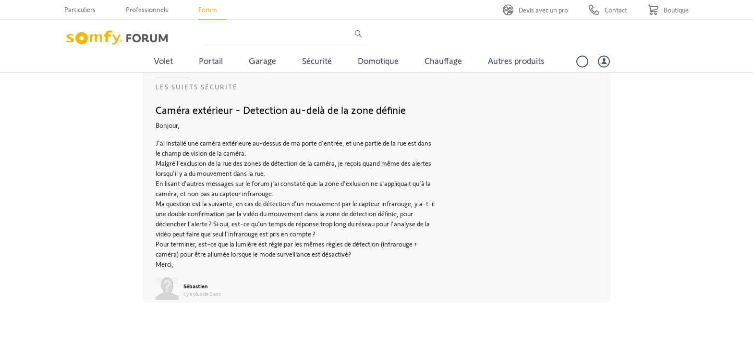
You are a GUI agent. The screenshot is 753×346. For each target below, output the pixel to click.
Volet (163, 60)
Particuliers (80, 9)
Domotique (378, 60)
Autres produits (516, 60)
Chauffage (443, 60)
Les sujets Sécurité (197, 87)
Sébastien (195, 286)
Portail (211, 60)
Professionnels (147, 9)
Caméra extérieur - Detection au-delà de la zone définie (281, 109)
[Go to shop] (668, 10)
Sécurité (317, 60)
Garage (262, 60)
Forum (207, 9)
